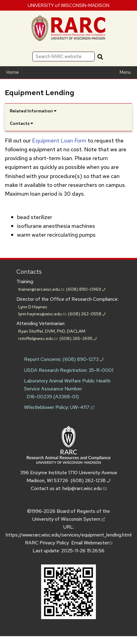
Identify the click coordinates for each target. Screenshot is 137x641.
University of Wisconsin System (68, 519)
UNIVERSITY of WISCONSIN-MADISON (68, 5)
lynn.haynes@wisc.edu (42, 314)
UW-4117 (82, 407)
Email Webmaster (91, 543)
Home (12, 72)
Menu (125, 72)
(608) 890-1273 (83, 359)
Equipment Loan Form (59, 140)
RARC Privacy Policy (47, 543)
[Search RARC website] (63, 56)
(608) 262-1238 (91, 480)
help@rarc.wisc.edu (84, 488)
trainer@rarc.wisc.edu (41, 289)
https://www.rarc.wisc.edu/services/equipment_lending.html (69, 535)
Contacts (29, 272)
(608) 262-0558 (87, 314)
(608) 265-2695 (78, 338)
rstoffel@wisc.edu (38, 338)
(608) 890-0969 (85, 289)
